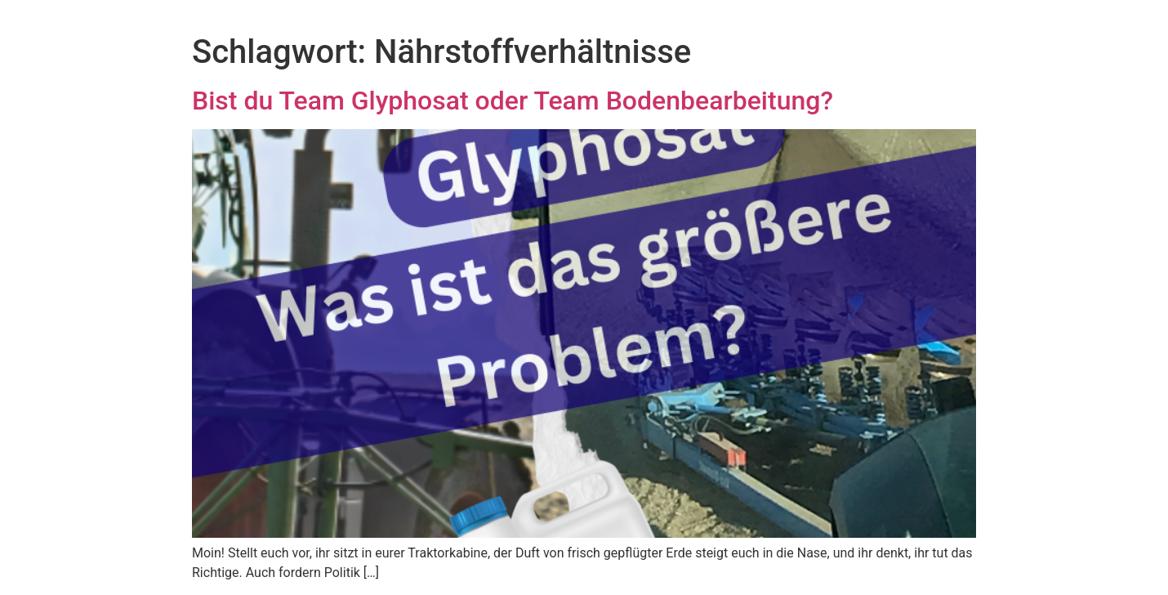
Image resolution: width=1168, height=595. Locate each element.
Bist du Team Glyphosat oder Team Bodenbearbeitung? (512, 100)
